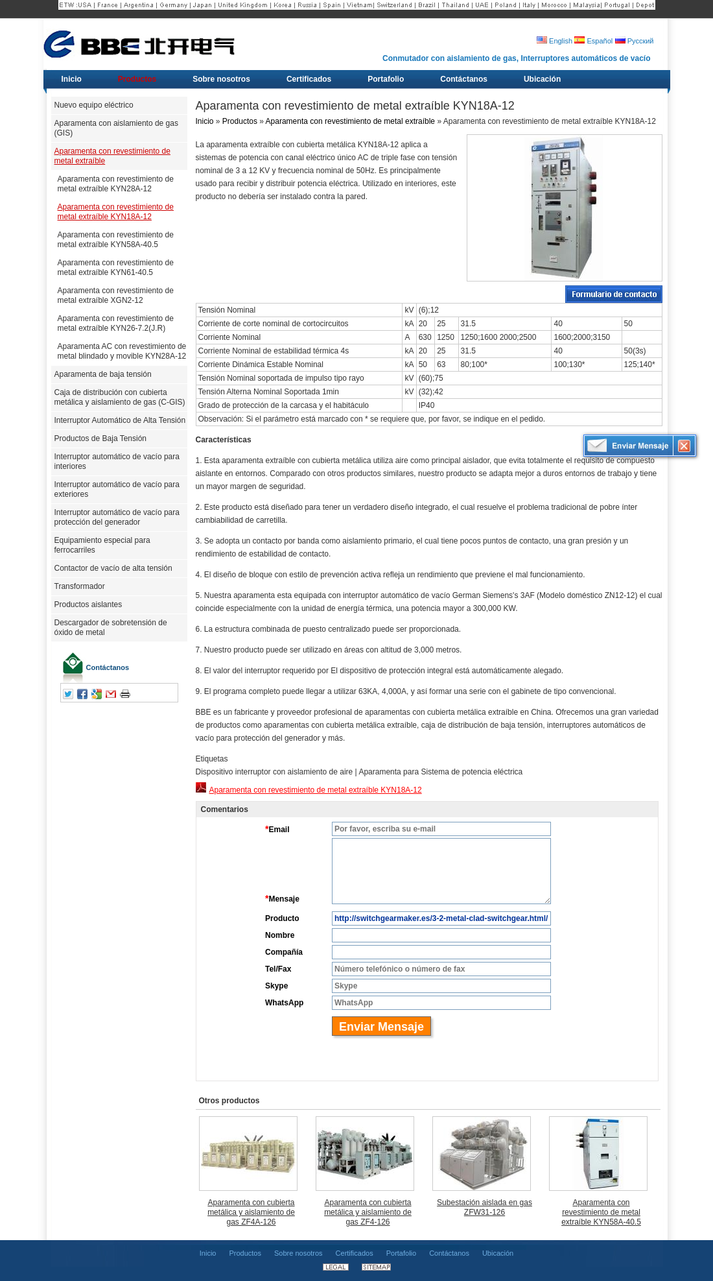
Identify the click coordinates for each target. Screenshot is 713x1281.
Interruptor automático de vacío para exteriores (117, 489)
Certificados (354, 1253)
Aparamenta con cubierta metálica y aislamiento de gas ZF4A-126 (251, 1212)
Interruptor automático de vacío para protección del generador (117, 517)
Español (593, 41)
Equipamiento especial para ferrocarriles (102, 545)
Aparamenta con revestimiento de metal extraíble (112, 156)
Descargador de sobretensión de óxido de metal (110, 627)
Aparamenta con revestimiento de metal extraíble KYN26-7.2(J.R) (116, 323)
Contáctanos (108, 667)
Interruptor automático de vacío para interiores (117, 461)
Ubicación (497, 1253)
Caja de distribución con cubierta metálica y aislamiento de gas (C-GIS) (119, 397)
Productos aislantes (88, 604)
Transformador (79, 586)
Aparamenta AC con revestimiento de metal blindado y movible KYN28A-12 (122, 351)
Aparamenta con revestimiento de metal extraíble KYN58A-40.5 (116, 239)
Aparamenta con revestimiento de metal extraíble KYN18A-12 (116, 211)
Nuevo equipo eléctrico (94, 105)
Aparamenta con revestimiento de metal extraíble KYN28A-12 (116, 183)
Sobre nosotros (298, 1253)
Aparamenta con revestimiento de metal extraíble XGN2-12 (116, 295)
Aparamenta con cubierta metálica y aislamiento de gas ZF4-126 (368, 1212)
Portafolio (401, 1253)
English (554, 41)
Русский (634, 41)
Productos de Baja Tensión (100, 438)
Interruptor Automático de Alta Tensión (120, 420)
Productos (239, 121)
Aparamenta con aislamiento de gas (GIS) (116, 128)
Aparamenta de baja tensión (103, 374)
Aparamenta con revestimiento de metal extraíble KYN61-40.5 (116, 267)
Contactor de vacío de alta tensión (113, 568)
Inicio (205, 121)
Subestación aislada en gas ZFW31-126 (484, 1207)
